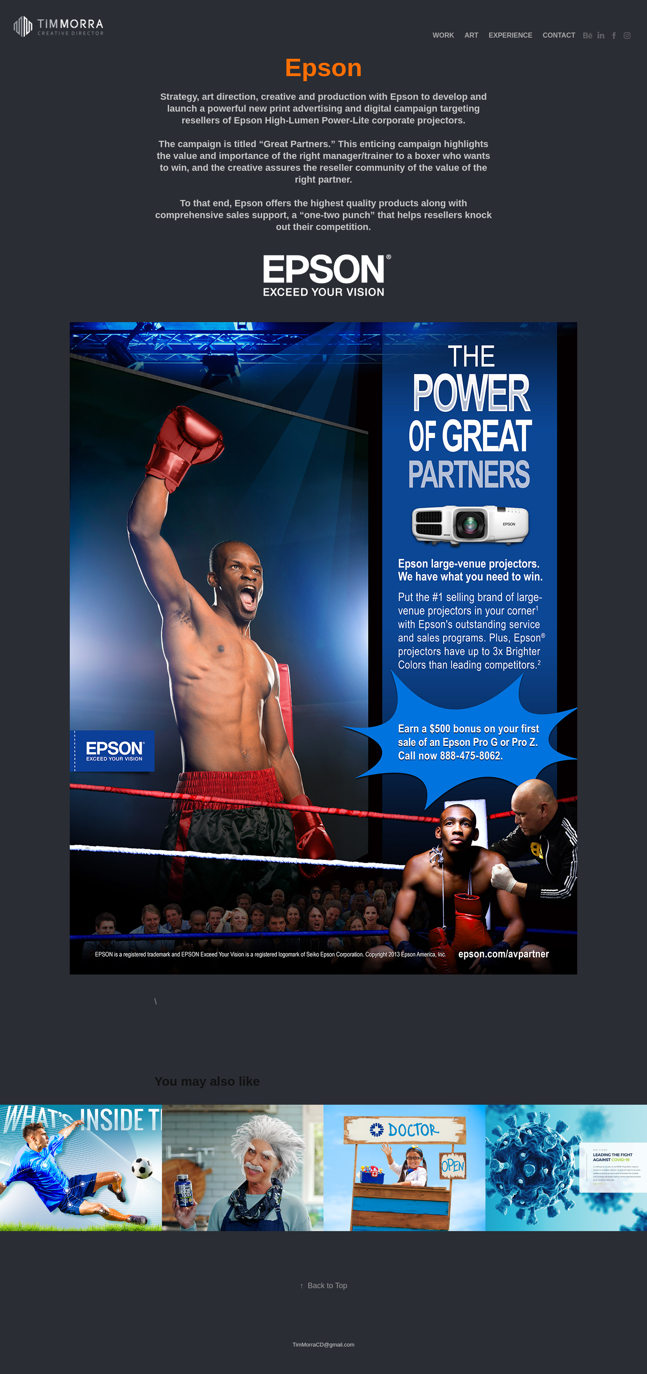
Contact (559, 35)
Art (471, 35)
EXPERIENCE (510, 35)
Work (443, 35)
